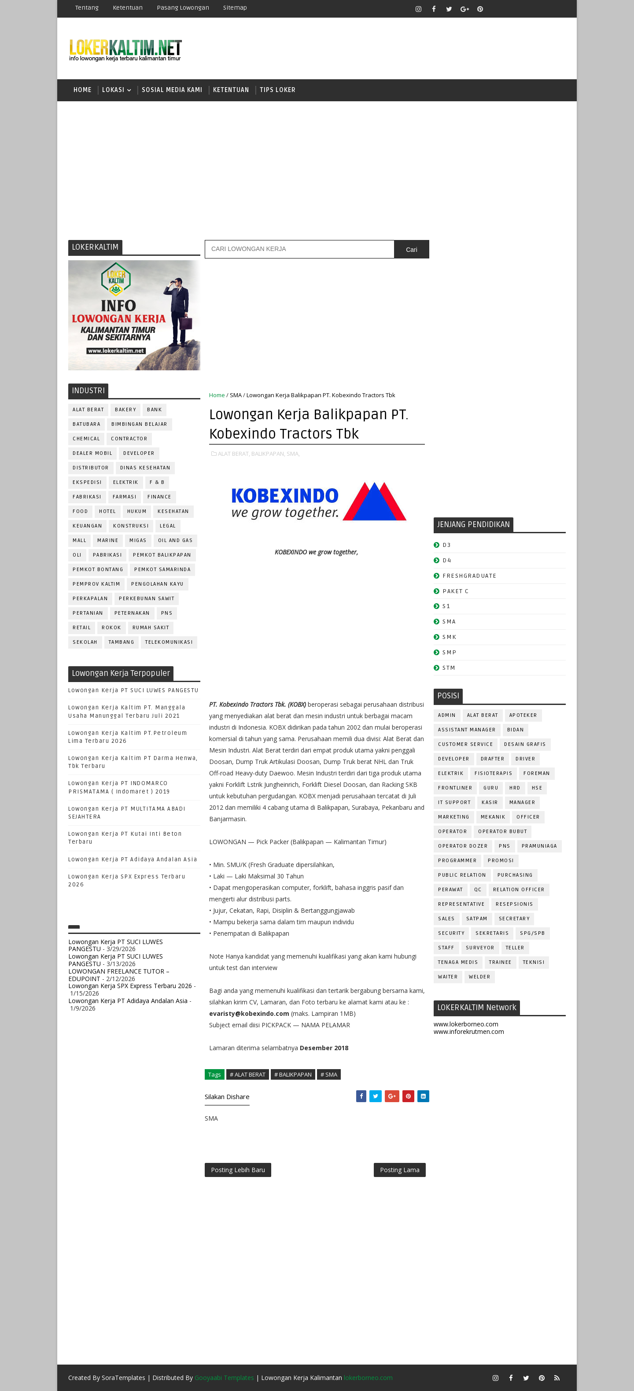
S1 (446, 606)
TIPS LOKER (278, 90)
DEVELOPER (139, 453)
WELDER (479, 977)
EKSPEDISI (87, 482)
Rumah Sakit (151, 627)
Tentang (87, 7)
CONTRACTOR (129, 438)
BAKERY (125, 409)
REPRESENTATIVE (461, 904)
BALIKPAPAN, (268, 454)
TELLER (515, 948)
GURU (490, 788)
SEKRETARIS (492, 933)
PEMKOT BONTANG (98, 569)
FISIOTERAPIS (493, 773)
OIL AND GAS (175, 540)
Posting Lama (400, 1170)
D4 (446, 560)
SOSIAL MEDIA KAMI (172, 90)
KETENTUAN (231, 90)
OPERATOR (452, 831)
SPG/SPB (533, 933)
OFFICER (528, 817)
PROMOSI (501, 860)
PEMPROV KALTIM (96, 584)
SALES (446, 918)
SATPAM (477, 918)
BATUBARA (86, 424)
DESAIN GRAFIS (525, 744)
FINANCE (159, 497)
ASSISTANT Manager (467, 730)
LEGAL (168, 526)
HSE (537, 788)
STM (449, 668)
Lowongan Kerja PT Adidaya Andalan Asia (132, 859)
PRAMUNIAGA (539, 846)
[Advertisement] (317, 169)
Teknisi (534, 962)
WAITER (448, 977)
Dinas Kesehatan (145, 468)
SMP (449, 652)
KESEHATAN (173, 511)
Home (83, 90)
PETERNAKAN (132, 613)
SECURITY (451, 933)
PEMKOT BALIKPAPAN (162, 555)
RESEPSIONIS (515, 904)
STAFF (446, 948)
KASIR (490, 802)
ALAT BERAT (88, 409)
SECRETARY (514, 918)
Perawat (450, 889)
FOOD (80, 511)
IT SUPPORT (454, 802)
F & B (157, 482)
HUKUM (137, 511)
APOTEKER (523, 715)
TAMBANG (122, 642)
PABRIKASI (107, 555)
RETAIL (82, 627)
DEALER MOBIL (92, 453)
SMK (449, 637)
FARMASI (125, 497)
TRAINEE (500, 962)
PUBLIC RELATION (462, 875)
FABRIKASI (87, 497)
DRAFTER (493, 759)
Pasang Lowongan (183, 7)
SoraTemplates (123, 1377)
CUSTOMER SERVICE (465, 744)
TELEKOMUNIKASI (169, 642)
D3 (446, 545)
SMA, (293, 454)
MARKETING (454, 817)
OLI (77, 555)
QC (478, 889)
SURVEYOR (480, 948)
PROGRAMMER (457, 860)
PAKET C (455, 591)
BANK (154, 409)
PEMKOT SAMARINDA (162, 569)
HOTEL (107, 511)
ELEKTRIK (126, 482)
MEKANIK (493, 817)
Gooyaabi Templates (224, 1377)
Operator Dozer (463, 846)
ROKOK (112, 627)
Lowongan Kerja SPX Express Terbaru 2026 (130, 985)
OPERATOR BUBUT (502, 831)
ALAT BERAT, (234, 454)
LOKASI (113, 90)
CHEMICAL (86, 438)
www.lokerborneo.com (466, 1024)
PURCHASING (515, 875)
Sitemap (235, 7)
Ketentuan (128, 7)
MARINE (107, 540)
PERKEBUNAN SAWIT (146, 598)
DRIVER (525, 759)
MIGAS (138, 540)
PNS (167, 613)
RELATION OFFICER (519, 889)
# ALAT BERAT (247, 1074)
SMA (236, 395)
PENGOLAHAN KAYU (157, 584)
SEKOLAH (85, 642)
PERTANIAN (88, 613)
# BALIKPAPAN (293, 1074)
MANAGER (522, 802)
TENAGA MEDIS (458, 962)
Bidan (515, 730)
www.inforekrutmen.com (469, 1031)
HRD (515, 788)
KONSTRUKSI (131, 526)
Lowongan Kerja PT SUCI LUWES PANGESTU (133, 690)
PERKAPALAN (90, 598)
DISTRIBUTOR (91, 468)
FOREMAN (536, 773)
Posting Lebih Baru (238, 1170)
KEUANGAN (87, 526)
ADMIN (447, 715)
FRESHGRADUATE (469, 575)
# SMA (329, 1074)
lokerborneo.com (368, 1377)
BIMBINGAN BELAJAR (139, 424)
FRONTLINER (455, 788)
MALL (79, 540)
